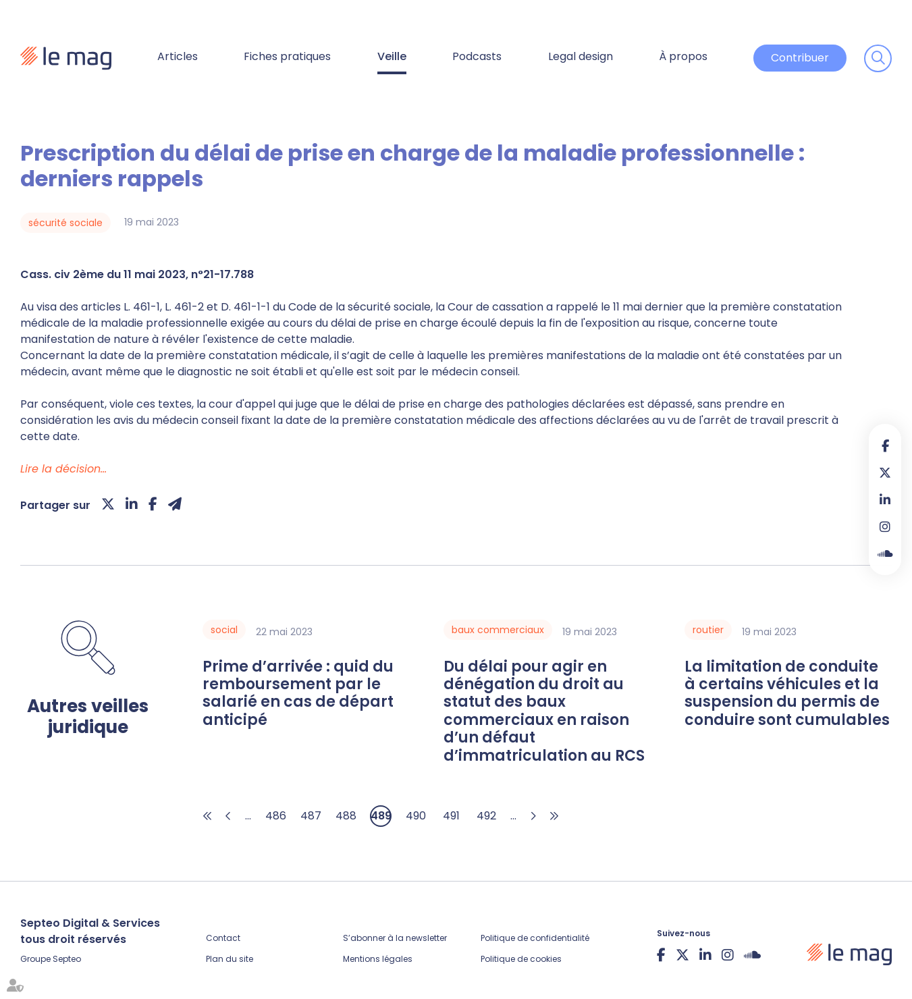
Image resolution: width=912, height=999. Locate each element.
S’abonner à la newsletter (395, 938)
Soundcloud (885, 553)
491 (451, 816)
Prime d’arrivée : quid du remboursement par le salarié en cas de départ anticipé (298, 694)
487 (310, 816)
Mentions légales (377, 959)
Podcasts (477, 56)
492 (486, 816)
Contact (223, 938)
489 (381, 816)
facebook (885, 445)
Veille (391, 56)
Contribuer (800, 57)
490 (416, 816)
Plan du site (229, 959)
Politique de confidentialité (535, 938)
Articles (177, 56)
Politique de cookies (521, 959)
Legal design (580, 56)
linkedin (885, 499)
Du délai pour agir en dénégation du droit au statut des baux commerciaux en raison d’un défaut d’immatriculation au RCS (544, 711)
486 (275, 816)
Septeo (67, 959)
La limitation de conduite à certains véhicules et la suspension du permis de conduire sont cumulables (787, 694)
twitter (885, 472)
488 (346, 816)
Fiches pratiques (287, 56)
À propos (683, 56)
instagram (885, 526)
